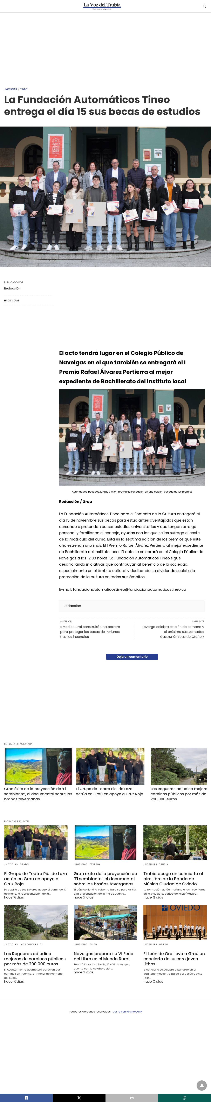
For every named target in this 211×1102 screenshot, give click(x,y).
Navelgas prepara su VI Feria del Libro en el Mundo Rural (104, 956)
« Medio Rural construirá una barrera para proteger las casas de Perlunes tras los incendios (90, 631)
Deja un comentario (132, 656)
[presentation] (200, 779)
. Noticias (10, 89)
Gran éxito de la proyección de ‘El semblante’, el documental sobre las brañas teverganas (38, 794)
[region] (105, 48)
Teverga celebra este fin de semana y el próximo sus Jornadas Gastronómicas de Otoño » (173, 631)
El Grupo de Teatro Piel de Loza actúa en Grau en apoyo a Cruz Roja (109, 791)
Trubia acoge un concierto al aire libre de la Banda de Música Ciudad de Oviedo (173, 879)
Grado (24, 864)
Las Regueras (29, 944)
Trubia (163, 864)
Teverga (95, 864)
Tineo (23, 89)
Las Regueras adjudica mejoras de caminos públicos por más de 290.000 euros (35, 959)
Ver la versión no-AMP (127, 1012)
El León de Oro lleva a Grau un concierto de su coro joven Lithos (174, 959)
